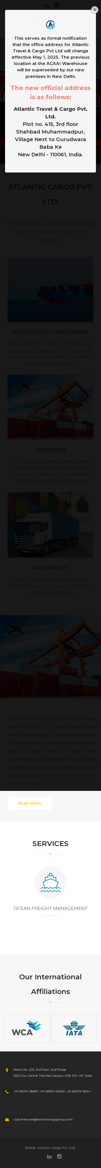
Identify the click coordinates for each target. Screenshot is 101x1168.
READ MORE (30, 803)
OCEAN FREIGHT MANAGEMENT (50, 908)
